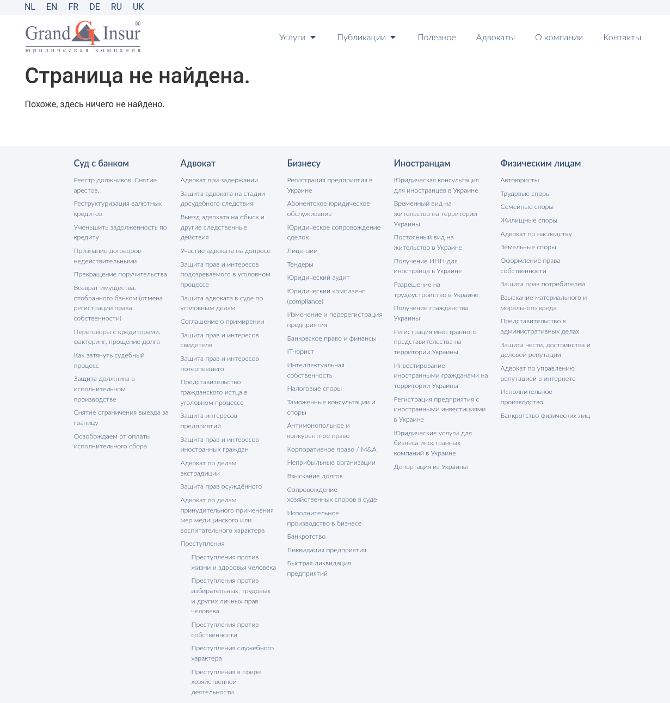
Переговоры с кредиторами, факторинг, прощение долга (116, 332)
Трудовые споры (525, 193)
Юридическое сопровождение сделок (332, 230)
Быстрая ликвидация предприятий (318, 557)
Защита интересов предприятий (228, 398)
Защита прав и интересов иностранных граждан (218, 416)
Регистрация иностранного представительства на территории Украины (434, 327)
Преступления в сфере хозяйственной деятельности (225, 637)
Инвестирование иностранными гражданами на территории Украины (441, 359)
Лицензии (302, 248)
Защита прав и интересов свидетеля (218, 325)
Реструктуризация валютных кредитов (116, 208)
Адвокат (198, 163)
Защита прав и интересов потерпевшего (218, 348)
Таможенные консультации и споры (329, 400)
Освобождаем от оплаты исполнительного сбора (111, 413)
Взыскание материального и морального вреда (542, 299)
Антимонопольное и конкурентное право (317, 423)
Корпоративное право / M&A (330, 441)
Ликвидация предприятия (325, 539)
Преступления (202, 503)
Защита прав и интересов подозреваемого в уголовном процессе (224, 261)
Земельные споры (528, 245)
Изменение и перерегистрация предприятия (333, 315)
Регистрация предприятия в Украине (328, 185)
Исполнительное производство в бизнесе (333, 508)
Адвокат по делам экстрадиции (227, 434)
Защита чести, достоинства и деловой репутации (544, 345)
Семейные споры (526, 206)
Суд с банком (101, 163)
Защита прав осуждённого (220, 447)
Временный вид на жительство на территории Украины (440, 208)
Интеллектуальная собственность (315, 364)
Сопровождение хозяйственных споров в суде (334, 485)
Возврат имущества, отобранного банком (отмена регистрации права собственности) (117, 299)
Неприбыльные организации (330, 454)
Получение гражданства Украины (430, 299)
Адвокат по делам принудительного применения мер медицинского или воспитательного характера (226, 475)
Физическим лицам (540, 163)
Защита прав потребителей (541, 281)
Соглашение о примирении (221, 307)
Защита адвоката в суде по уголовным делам (221, 289)
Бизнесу (303, 163)
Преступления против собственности (224, 586)
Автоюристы (519, 180)
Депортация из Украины (429, 447)
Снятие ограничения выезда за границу (119, 390)
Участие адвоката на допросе (224, 239)
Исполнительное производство (547, 385)
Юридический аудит (317, 274)
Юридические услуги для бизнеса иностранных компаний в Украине (441, 425)
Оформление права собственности (529, 263)
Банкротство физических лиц (544, 398)
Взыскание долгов (314, 467)
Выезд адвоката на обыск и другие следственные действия (227, 221)
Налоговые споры (313, 382)
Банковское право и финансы (330, 333)
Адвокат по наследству (535, 232)
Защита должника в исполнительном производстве (120, 368)
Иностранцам (422, 163)
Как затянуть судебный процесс (121, 350)
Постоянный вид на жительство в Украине (441, 230)
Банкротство (305, 526)
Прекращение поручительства (119, 271)
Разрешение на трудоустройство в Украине (435, 276)
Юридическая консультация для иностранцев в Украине (441, 185)
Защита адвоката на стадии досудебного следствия (221, 198)
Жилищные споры (528, 219)
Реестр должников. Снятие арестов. (114, 185)
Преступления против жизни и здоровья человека (232, 521)
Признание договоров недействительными (106, 253)
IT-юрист (300, 346)
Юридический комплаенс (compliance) (325, 292)
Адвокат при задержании (218, 180)
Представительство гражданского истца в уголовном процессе (213, 376)
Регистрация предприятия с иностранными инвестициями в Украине (441, 392)
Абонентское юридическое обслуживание (327, 208)
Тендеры (300, 261)
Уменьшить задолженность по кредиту (119, 230)
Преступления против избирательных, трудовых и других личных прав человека (233, 553)
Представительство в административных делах (539, 322)
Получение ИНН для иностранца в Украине (427, 253)
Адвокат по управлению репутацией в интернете (537, 368)
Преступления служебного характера (231, 609)
